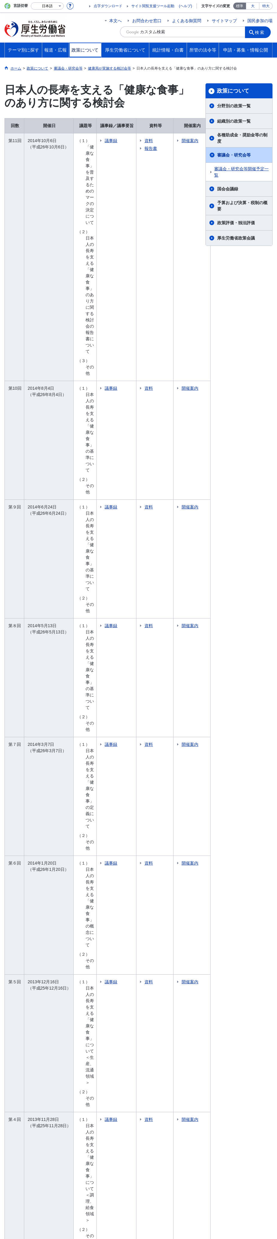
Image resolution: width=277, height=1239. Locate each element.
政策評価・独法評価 (236, 222)
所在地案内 (161, 960)
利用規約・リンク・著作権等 (36, 1185)
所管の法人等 (81, 1106)
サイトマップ (224, 21)
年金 (17, 962)
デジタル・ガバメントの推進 (246, 1044)
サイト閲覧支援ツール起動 (152, 6)
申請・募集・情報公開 (245, 968)
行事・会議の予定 (29, 1028)
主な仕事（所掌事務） (172, 968)
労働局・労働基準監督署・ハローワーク (176, 988)
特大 (266, 6)
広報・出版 (23, 1020)
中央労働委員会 (166, 1008)
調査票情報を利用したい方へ (176, 1069)
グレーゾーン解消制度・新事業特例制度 (246, 1012)
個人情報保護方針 (90, 1185)
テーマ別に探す (29, 927)
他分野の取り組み (29, 971)
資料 (162, 140)
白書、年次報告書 (168, 1058)
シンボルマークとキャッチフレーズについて (160, 1185)
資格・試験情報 (166, 1017)
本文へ (115, 21)
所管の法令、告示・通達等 (246, 945)
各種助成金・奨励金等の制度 (242, 138)
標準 (239, 6)
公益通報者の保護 (237, 1024)
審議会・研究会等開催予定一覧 (241, 171)
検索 (262, 31)
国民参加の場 (260, 21)
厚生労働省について (172, 927)
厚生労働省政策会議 (236, 238)
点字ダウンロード (108, 6)
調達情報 (229, 1001)
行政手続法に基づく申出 (244, 1064)
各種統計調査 (163, 1049)
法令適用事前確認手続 (242, 992)
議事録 (124, 140)
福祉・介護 (23, 945)
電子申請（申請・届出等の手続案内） (246, 981)
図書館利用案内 (120, 1106)
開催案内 (188, 143)
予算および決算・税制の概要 (242, 205)
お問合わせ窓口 (147, 21)
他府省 (51, 1106)
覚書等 (227, 954)
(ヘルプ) (185, 6)
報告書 (164, 148)
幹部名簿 (159, 952)
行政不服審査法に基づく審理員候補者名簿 (246, 1075)
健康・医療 (23, 937)
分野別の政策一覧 (234, 105)
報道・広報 (25, 984)
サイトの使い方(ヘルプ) (31, 1192)
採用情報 (159, 1025)
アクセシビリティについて (237, 1185)
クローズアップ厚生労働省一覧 (176, 1106)
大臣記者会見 (25, 1003)
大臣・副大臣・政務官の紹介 (176, 940)
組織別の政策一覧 (234, 121)
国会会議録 (227, 188)
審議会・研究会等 (234, 155)
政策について (233, 91)
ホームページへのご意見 (123, 1192)
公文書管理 (231, 1055)
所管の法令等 (235, 927)
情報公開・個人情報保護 (244, 1032)
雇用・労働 (23, 954)
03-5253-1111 (108, 1218)
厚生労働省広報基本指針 (36, 995)
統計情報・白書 (168, 1039)
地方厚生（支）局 (168, 977)
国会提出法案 (233, 937)
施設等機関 (161, 1000)
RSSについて (76, 1192)
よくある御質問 (186, 21)
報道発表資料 (25, 1011)
